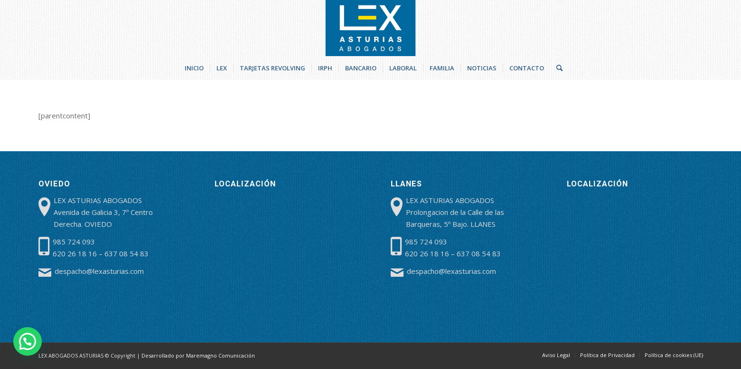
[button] (27, 341)
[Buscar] (556, 68)
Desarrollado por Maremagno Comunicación (198, 355)
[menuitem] (194, 68)
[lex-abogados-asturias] (370, 28)
